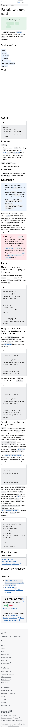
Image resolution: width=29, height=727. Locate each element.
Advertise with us (6, 657)
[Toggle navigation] (26, 2)
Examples (5, 58)
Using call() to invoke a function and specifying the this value (13, 269)
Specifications (6, 61)
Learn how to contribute (10, 608)
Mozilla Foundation (13, 726)
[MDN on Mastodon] (11, 641)
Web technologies (6, 691)
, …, (8, 163)
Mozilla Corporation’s (10, 724)
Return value (6, 170)
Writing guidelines (6, 677)
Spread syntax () (11, 587)
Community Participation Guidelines (11, 720)
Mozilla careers (6, 654)
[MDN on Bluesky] (5, 641)
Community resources (7, 674)
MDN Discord (5, 680)
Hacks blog (4, 705)
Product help (5, 663)
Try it (3, 50)
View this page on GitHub (10, 618)
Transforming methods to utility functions (12, 423)
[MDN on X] (8, 641)
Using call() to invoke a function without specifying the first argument (13, 331)
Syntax (4, 53)
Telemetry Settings (6, 718)
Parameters (6, 141)
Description (5, 56)
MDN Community (6, 671)
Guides (3, 696)
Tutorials (3, 699)
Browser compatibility (8, 63)
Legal (16, 718)
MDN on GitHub (6, 683)
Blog (2, 651)
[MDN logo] (4, 633)
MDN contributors (13, 615)
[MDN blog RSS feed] (14, 641)
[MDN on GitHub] (2, 641)
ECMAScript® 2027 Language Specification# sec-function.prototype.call (10, 562)
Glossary (4, 702)
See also (4, 66)
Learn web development (8, 693)
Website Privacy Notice (8, 715)
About (3, 648)
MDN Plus (4, 660)
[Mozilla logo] (6, 711)
